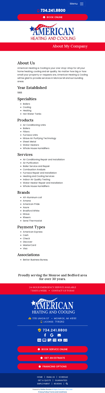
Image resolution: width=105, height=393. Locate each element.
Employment (43, 383)
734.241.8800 (53, 10)
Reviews (58, 383)
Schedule (63, 377)
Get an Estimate (52, 358)
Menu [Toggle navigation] (77, 4)
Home (40, 377)
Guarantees (61, 380)
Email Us (51, 377)
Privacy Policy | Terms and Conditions (52, 392)
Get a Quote (44, 380)
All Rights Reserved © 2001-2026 (62, 389)
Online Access (46, 389)
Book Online (52, 17)
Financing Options (52, 366)
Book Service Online (52, 349)
